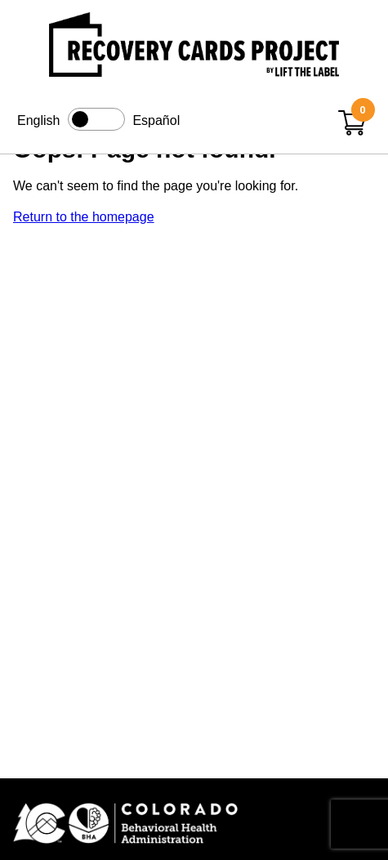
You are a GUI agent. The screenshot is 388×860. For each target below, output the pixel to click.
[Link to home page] (194, 47)
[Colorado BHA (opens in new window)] (194, 824)
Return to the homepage (83, 217)
